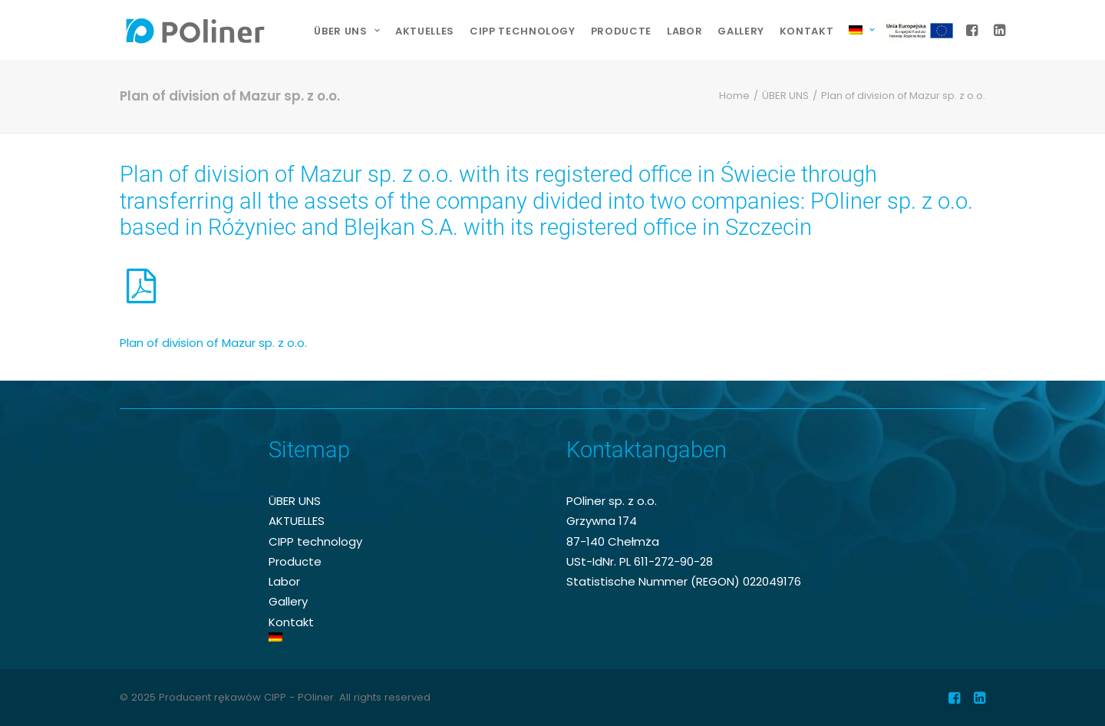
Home (734, 95)
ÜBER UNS (785, 95)
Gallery (740, 31)
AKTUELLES (424, 31)
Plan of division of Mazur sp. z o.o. (213, 343)
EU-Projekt (923, 31)
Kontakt (807, 31)
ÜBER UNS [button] (347, 31)
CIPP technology (523, 31)
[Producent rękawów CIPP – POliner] (195, 30)
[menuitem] (347, 31)
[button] (974, 30)
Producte (621, 31)
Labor (684, 31)
